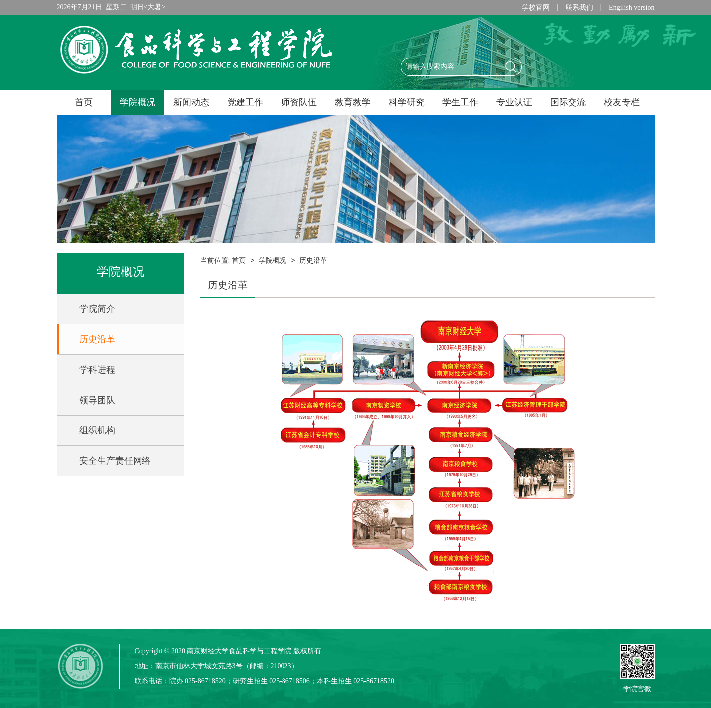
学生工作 (460, 102)
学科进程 (97, 370)
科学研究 (407, 102)
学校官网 (536, 7)
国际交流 (568, 102)
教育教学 (353, 102)
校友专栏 (622, 102)
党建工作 (245, 102)
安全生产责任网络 (115, 461)
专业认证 (514, 102)
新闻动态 (191, 102)
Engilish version (631, 7)
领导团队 (97, 400)
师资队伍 (299, 102)
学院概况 (137, 102)
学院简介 (97, 309)
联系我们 (579, 7)
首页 (84, 102)
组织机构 (97, 430)
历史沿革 (97, 339)
